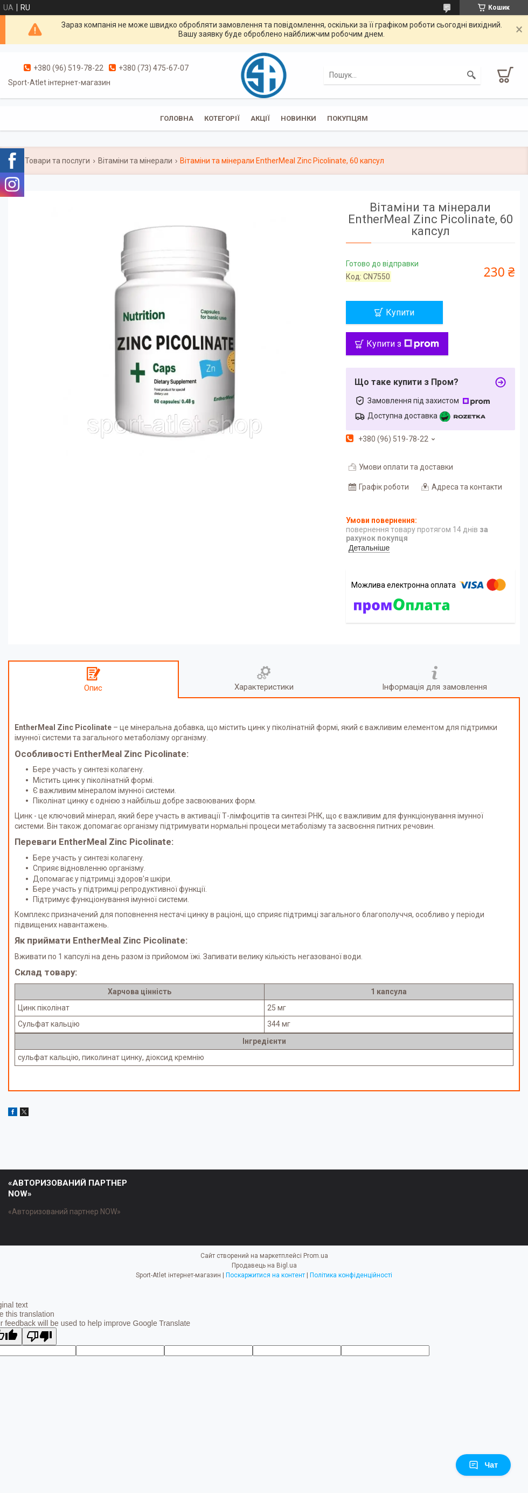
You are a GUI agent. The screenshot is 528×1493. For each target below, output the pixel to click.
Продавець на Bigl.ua (264, 1265)
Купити (400, 312)
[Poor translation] (39, 1336)
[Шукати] (471, 75)
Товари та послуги (57, 160)
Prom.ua (315, 1256)
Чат (483, 1465)
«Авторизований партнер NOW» (64, 1211)
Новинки (298, 118)
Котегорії (222, 118)
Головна (176, 118)
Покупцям (347, 118)
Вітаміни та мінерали (135, 160)
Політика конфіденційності (351, 1275)
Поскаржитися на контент (265, 1275)
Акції (260, 118)
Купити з (402, 344)
